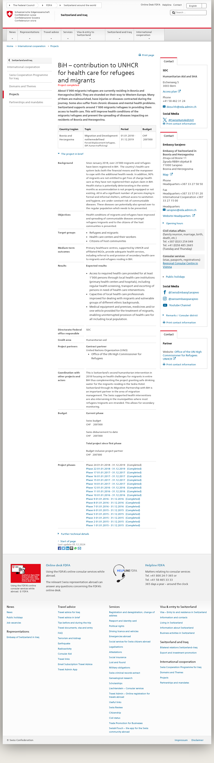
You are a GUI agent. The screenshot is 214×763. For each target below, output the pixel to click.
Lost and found (117, 662)
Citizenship (115, 712)
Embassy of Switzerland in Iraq (23, 637)
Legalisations (116, 647)
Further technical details (74, 533)
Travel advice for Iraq (69, 612)
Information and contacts (173, 617)
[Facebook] (60, 547)
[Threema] (72, 547)
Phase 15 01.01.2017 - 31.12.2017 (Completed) (113, 480)
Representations (29, 35)
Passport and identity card (123, 621)
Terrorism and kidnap (69, 638)
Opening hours (174, 223)
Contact (167, 61)
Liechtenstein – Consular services (126, 688)
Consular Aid (65, 654)
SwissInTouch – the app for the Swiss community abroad (128, 730)
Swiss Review (116, 707)
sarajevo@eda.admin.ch (181, 210)
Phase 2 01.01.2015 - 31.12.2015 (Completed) (113, 521)
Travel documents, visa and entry (75, 628)
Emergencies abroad (120, 636)
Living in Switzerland (171, 622)
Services (68, 35)
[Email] (79, 547)
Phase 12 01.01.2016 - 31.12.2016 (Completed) (113, 487)
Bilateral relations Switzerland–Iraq (178, 647)
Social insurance (117, 657)
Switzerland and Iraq (120, 35)
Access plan (172, 91)
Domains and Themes (171, 672)
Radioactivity (64, 648)
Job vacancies (14, 622)
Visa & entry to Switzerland (90, 35)
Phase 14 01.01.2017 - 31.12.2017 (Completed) (113, 483)
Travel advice (51, 35)
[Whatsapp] (76, 547)
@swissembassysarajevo (183, 299)
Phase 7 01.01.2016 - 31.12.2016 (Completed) (113, 506)
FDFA (49, 5)
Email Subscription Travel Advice (75, 664)
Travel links (64, 659)
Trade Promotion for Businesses (126, 723)
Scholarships (115, 683)
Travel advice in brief (69, 617)
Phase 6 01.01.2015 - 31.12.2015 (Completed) (113, 510)
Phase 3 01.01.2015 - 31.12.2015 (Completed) (113, 517)
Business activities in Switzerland (177, 633)
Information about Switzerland (177, 628)
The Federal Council (23, 5)
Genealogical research (120, 678)
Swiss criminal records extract (124, 673)
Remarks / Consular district (182, 315)
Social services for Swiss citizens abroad (129, 642)
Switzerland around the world (80, 5)
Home (10, 46)
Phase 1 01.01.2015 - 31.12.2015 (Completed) (113, 525)
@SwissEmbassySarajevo (183, 292)
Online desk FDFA (58, 565)
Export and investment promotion (178, 652)
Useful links (115, 702)
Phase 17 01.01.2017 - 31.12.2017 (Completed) (113, 472)
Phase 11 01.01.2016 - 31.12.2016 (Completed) (113, 491)
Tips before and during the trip (74, 622)
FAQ (60, 633)
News (12, 35)
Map (168, 174)
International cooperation (149, 35)
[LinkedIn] (68, 547)
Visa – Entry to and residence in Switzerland (183, 612)
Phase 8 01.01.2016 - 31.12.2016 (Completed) (113, 502)
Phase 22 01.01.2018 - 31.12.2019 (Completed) (113, 468)
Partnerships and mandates (174, 683)
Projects (164, 677)
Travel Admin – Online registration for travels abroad (129, 696)
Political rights (116, 626)
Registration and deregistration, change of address (132, 614)
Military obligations (119, 668)
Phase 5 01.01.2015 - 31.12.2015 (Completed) (113, 514)
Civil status (114, 718)
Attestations (115, 652)
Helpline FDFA (155, 565)
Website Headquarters (179, 215)
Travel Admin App (67, 669)
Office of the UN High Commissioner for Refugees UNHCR (182, 355)
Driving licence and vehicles (123, 631)
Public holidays (175, 276)
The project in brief (72, 153)
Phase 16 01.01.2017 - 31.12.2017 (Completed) (113, 476)
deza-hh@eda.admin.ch (181, 106)
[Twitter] (64, 547)
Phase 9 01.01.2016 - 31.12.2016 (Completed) (113, 498)
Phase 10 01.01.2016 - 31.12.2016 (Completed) (113, 495)
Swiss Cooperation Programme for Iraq (180, 667)
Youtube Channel (180, 305)
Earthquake (64, 643)
